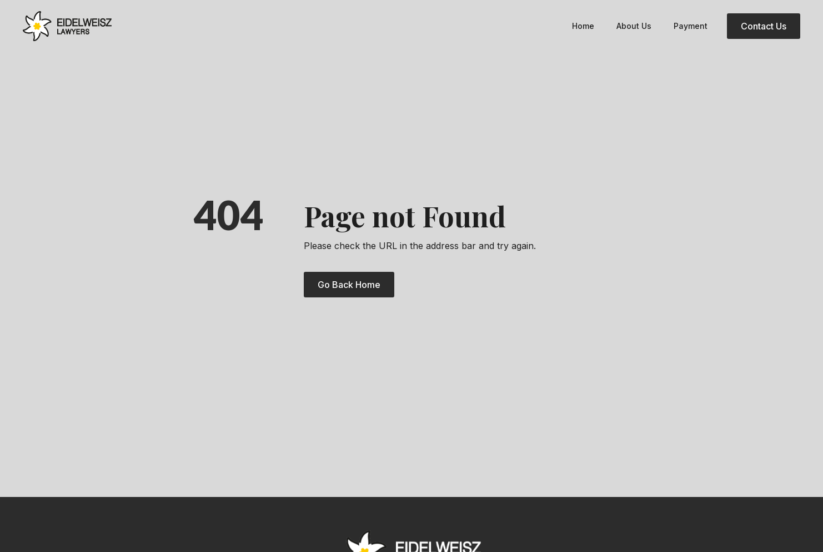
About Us (633, 26)
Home (583, 26)
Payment (690, 26)
